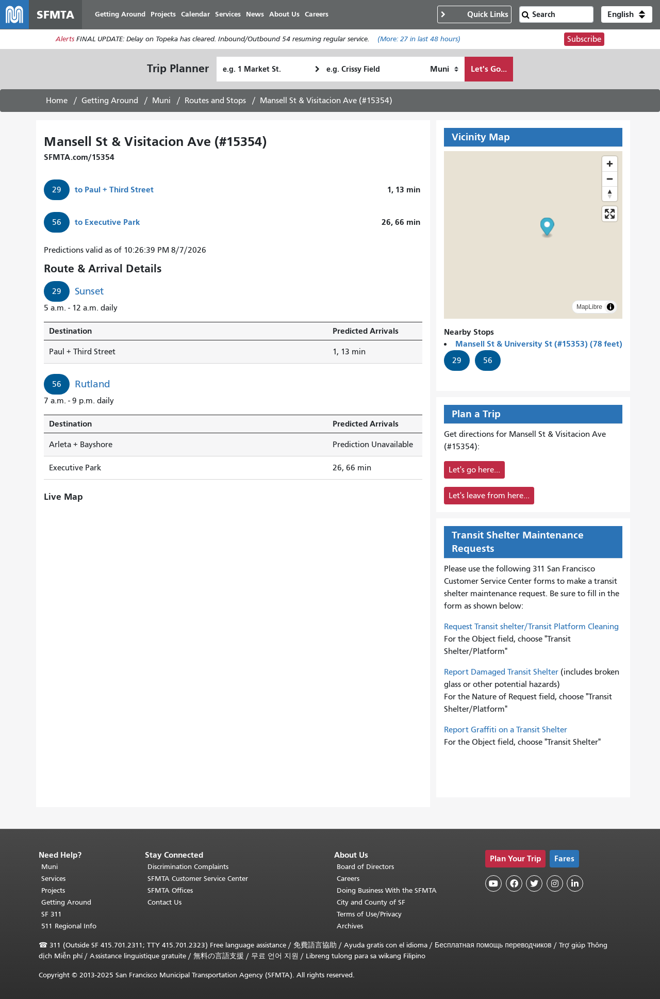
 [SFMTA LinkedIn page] (575, 883)
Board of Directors (365, 866)
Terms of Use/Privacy (369, 914)
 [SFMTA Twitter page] (534, 883)
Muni (161, 100)
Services (53, 878)
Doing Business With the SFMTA (387, 890)
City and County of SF (371, 902)
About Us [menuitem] (284, 14)
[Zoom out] (609, 178)
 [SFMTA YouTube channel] (493, 883)
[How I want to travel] (444, 69)
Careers (348, 878)
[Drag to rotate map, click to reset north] (609, 193)
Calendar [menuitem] (195, 14)
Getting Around (109, 100)
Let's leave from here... (489, 495)
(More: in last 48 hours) (418, 39)
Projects (53, 890)
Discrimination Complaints (187, 866)
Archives (350, 926)
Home (57, 100)
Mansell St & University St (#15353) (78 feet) (538, 344)
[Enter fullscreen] (609, 213)
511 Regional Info (68, 926)
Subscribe (584, 39)
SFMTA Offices (170, 890)
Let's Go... (489, 69)
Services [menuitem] (228, 14)
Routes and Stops (215, 100)
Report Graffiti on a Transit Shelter (505, 729)
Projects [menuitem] (163, 14)
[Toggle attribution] (610, 307)
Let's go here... (474, 469)
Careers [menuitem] (316, 14)
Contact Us (164, 902)
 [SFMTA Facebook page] (514, 883)
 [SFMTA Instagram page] (554, 883)
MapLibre (589, 306)
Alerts (65, 39)
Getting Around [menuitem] (120, 14)
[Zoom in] (609, 163)
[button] (626, 14)
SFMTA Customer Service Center (197, 878)
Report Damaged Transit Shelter (501, 672)
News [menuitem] (255, 14)
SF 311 (51, 914)
